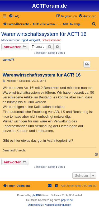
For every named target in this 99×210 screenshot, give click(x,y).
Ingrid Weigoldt (30, 40)
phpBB (36, 195)
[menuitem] (14, 16)
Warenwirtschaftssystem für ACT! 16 (44, 34)
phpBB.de (67, 200)
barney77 (8, 59)
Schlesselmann (52, 40)
